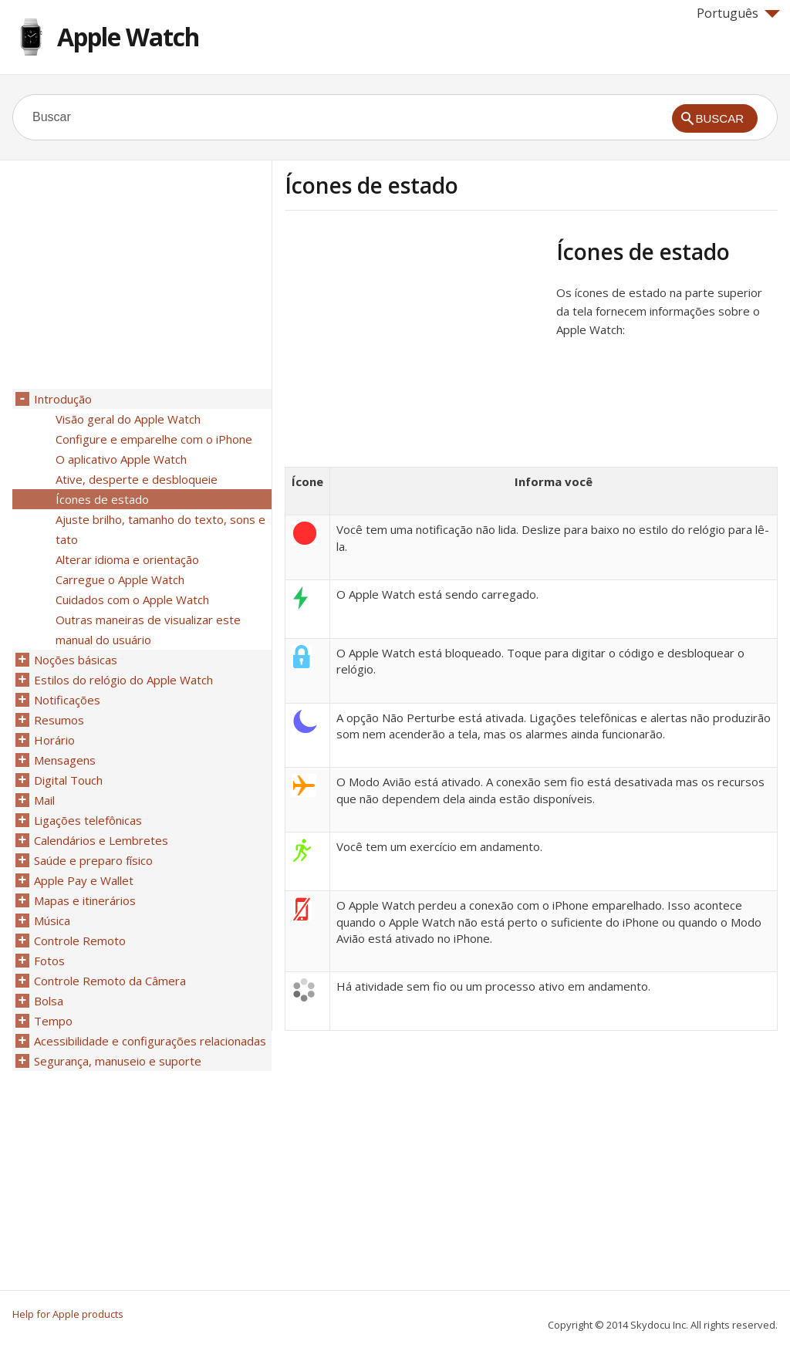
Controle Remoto (80, 940)
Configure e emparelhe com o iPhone (154, 439)
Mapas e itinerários (85, 900)
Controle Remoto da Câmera (110, 980)
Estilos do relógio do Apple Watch (123, 679)
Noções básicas (75, 659)
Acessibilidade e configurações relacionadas (150, 1041)
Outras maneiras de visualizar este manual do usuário (148, 629)
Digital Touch (68, 780)
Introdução (63, 399)
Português (738, 13)
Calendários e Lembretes (101, 840)
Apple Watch (128, 36)
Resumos (59, 720)
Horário (54, 740)
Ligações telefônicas (88, 820)
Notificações (67, 700)
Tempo (53, 1020)
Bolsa (48, 1000)
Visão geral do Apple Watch (128, 419)
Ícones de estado (102, 499)
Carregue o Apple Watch (120, 579)
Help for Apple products (67, 1314)
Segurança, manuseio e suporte (117, 1061)
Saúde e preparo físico (93, 860)
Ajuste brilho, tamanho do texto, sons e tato (160, 529)
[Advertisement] (414, 346)
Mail (44, 800)
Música (52, 920)
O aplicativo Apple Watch (121, 459)
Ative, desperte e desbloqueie (137, 479)
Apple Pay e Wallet (83, 880)
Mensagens (65, 760)
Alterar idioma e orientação (127, 559)
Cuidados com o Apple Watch (132, 599)
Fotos (49, 960)
